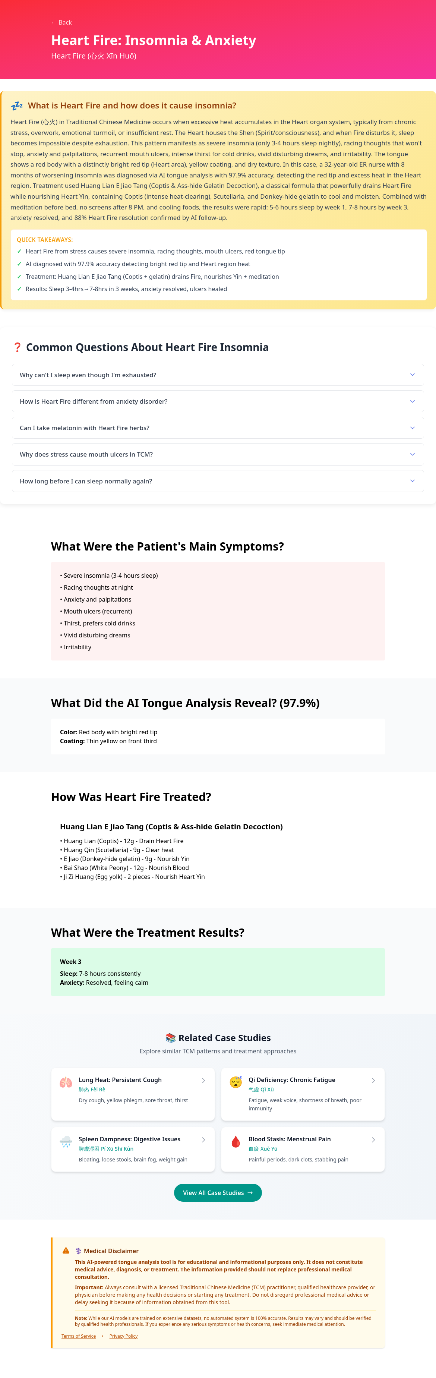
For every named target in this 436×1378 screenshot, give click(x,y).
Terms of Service (78, 1336)
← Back (61, 22)
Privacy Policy (124, 1336)
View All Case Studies (218, 1193)
